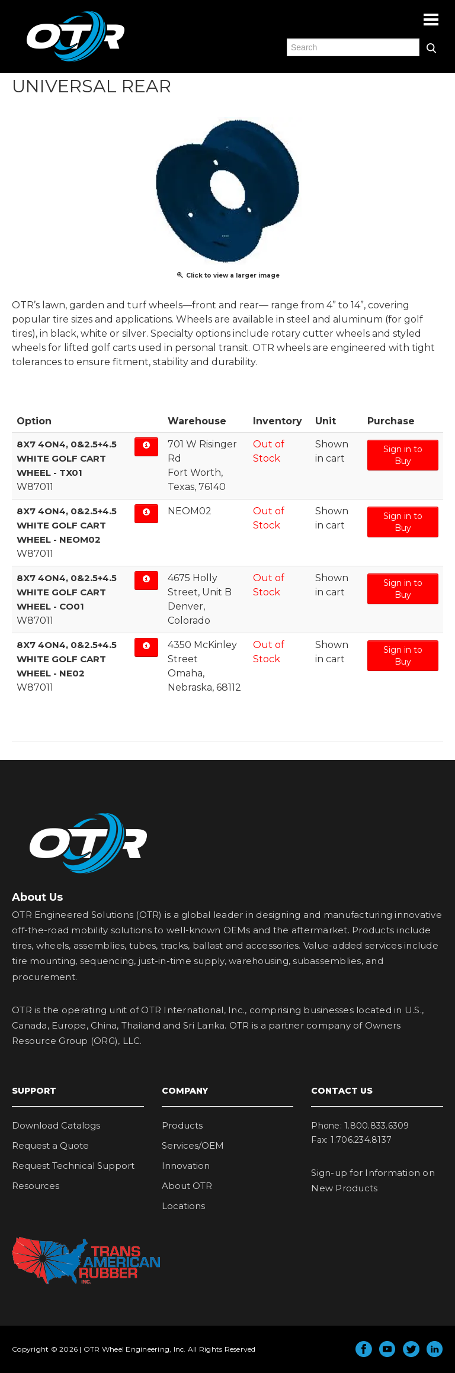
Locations (183, 1205)
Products (182, 1125)
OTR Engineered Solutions (75, 61)
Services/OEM (193, 1145)
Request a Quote (50, 1145)
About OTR (187, 1185)
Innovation (186, 1165)
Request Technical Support (73, 1165)
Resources (35, 1185)
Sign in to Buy (402, 455)
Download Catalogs (56, 1125)
